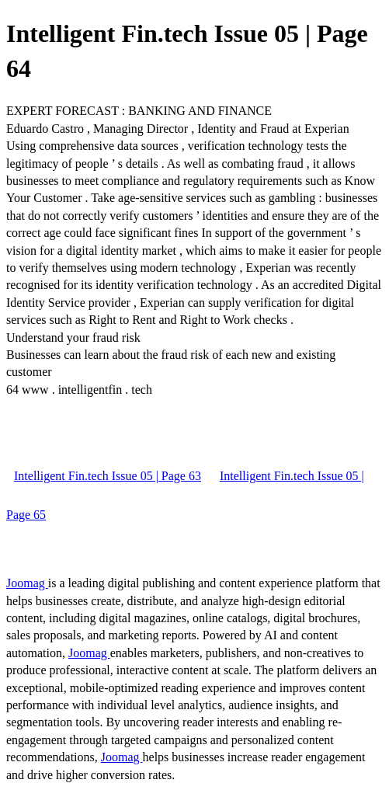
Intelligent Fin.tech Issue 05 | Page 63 (107, 475)
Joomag (27, 583)
